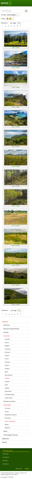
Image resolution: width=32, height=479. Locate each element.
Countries (6, 336)
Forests (7, 411)
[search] (26, 10)
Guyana (7, 365)
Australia (7, 339)
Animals (6, 332)
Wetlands (7, 428)
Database (5, 322)
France (7, 359)
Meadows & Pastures (11, 415)
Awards (4, 442)
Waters (7, 424)
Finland (7, 355)
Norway (7, 378)
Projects (6, 457)
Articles (6, 454)
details (18, 47)
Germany (7, 362)
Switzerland (8, 391)
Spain (6, 385)
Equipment (5, 439)
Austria (7, 342)
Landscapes (7, 405)
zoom (13, 47)
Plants (5, 431)
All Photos (6, 325)
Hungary (7, 368)
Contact (6, 464)
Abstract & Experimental (11, 329)
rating (3, 19)
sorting (3, 15)
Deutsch (19, 469)
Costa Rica (8, 349)
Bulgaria (7, 346)
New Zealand (8, 375)
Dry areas (7, 408)
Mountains (8, 418)
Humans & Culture (9, 401)
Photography (8, 451)
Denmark (7, 352)
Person (5, 460)
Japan (6, 372)
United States (8, 398)
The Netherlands (9, 394)
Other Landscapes (10, 421)
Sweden (7, 388)
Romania (7, 381)
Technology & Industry (10, 435)
